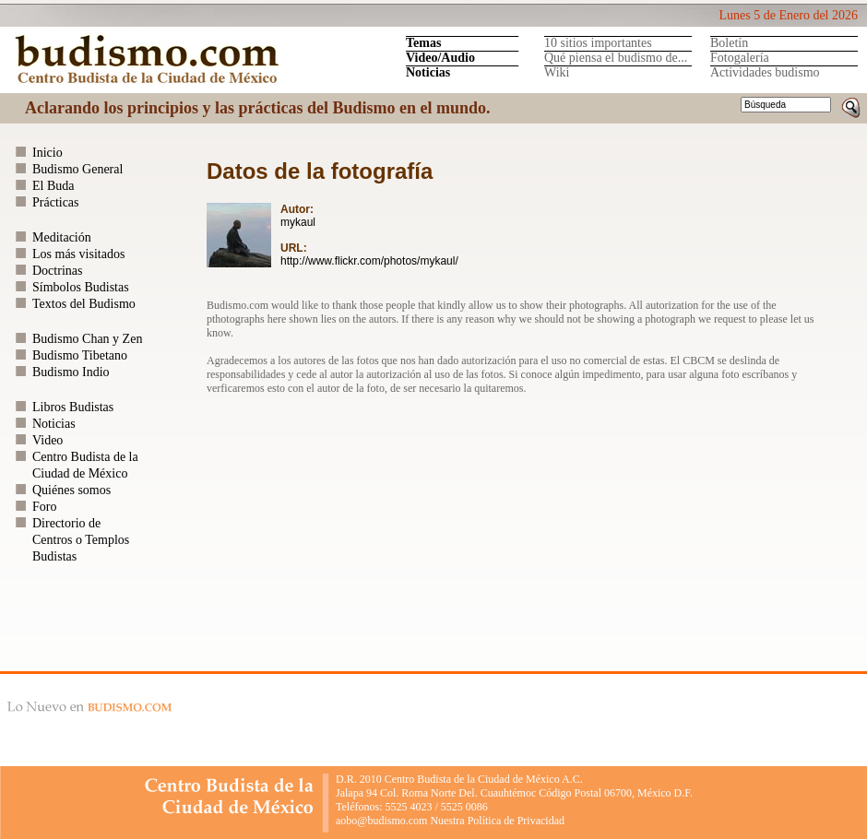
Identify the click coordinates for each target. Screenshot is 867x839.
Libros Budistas (72, 407)
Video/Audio (440, 58)
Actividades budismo (765, 72)
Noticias (428, 72)
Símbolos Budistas (80, 287)
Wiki (556, 72)
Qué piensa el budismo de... (615, 58)
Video (47, 440)
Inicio (47, 153)
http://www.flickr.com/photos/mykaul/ (369, 260)
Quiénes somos (71, 490)
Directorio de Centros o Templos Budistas (80, 539)
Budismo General (77, 169)
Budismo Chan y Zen (87, 339)
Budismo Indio (71, 372)
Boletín (729, 43)
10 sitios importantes (598, 43)
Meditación (61, 237)
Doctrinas (57, 271)
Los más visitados (78, 254)
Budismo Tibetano (79, 355)
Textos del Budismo (84, 304)
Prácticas (55, 202)
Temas (423, 43)
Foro (44, 507)
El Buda (53, 186)
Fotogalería (739, 58)
